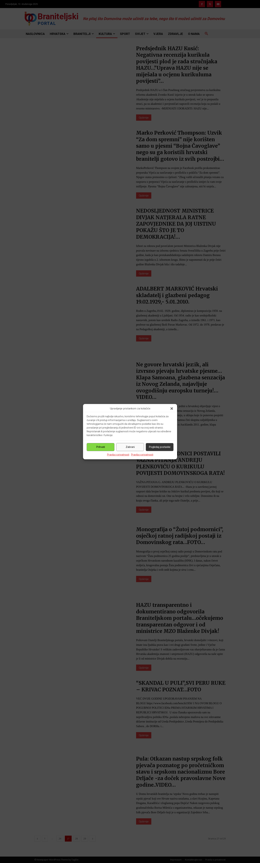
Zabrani (130, 447)
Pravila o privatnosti (118, 454)
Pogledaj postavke (159, 447)
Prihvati (100, 447)
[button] (172, 408)
